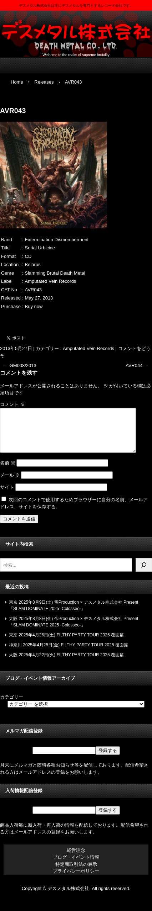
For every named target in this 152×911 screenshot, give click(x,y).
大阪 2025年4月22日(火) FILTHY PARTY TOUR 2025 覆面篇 (66, 663)
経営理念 (76, 859)
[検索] (144, 573)
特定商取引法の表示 (76, 872)
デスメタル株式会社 (76, 32)
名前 (7, 471)
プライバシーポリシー (76, 879)
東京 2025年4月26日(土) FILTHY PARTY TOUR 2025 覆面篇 (66, 643)
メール (10, 483)
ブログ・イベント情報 (76, 865)
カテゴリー (11, 705)
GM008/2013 (20, 365)
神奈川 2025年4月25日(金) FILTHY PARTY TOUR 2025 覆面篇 (68, 653)
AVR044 (137, 365)
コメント (12, 404)
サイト (7, 495)
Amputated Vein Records (88, 348)
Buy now (34, 306)
